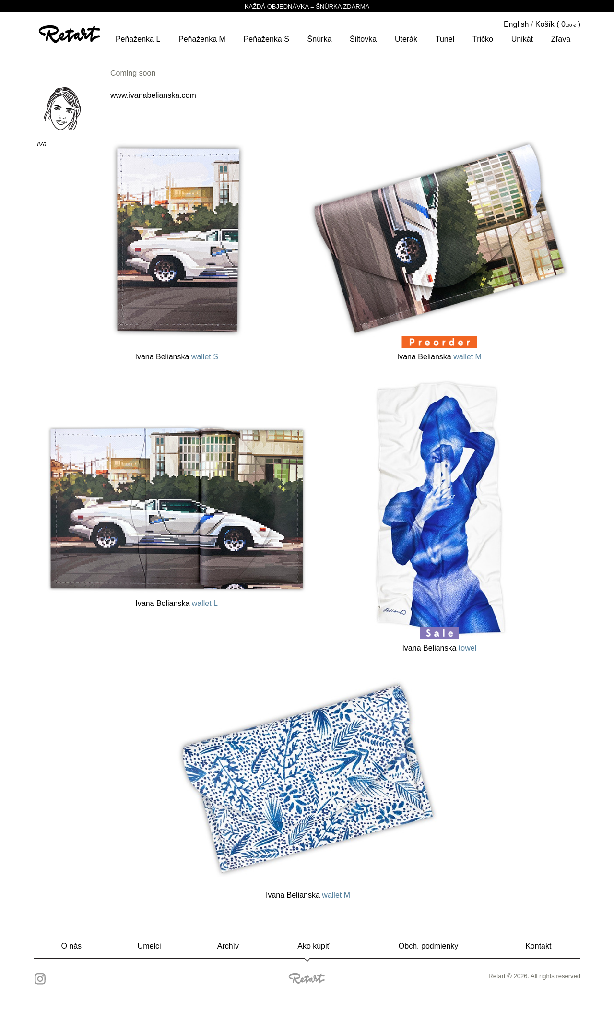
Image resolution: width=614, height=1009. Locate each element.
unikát (522, 39)
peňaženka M (201, 39)
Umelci (149, 946)
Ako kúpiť (313, 946)
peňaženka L (138, 39)
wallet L (205, 603)
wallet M (467, 357)
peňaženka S (266, 39)
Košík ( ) (557, 24)
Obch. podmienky (429, 946)
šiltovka (363, 39)
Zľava (560, 39)
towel (467, 648)
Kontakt (538, 946)
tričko (482, 39)
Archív (228, 946)
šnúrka (319, 39)
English (516, 24)
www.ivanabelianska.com (153, 95)
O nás (71, 946)
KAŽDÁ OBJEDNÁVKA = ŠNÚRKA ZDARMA (307, 6)
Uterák (406, 39)
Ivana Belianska (162, 357)
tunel (445, 39)
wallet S (204, 357)
